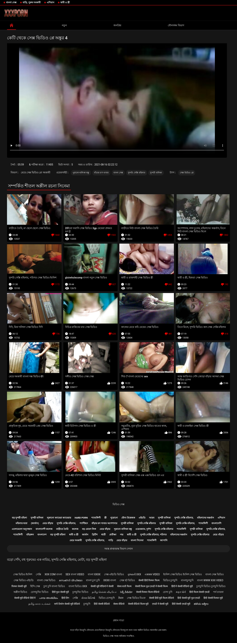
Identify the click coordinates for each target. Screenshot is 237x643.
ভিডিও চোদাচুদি (107, 597)
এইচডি (142, 517)
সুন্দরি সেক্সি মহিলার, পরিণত (153, 534)
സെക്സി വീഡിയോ (70, 580)
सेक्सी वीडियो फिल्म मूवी (138, 603)
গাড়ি (110, 540)
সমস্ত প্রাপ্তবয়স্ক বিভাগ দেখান (118, 548)
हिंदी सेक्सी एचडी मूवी (181, 603)
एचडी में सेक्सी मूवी (160, 603)
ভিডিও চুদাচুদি (170, 580)
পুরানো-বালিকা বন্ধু (81, 172)
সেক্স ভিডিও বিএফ (136, 597)
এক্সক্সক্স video (152, 574)
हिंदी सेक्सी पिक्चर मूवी (213, 597)
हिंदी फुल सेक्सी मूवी (60, 592)
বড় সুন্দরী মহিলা (19, 517)
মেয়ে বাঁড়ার (47, 523)
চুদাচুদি (86, 603)
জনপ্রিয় (117, 25)
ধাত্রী (103, 534)
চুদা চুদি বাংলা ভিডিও (54, 586)
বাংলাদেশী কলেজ (44, 529)
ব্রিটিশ (95, 534)
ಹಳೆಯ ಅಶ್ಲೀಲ (201, 603)
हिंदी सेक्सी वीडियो (102, 603)
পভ (121, 534)
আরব (151, 517)
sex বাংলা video (75, 574)
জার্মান (85, 534)
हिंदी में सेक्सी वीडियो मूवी (182, 586)
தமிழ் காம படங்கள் (39, 603)
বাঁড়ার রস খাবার (101, 172)
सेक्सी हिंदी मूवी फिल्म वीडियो (161, 597)
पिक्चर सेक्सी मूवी (19, 586)
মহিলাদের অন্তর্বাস (205, 517)
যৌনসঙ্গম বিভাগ (176, 25)
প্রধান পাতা (118, 620)
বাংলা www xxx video (210, 580)
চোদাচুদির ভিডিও (39, 592)
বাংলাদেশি (216, 523)
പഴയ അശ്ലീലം (48, 597)
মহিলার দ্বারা (21, 523)
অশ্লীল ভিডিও (20, 592)
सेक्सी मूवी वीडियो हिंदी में (25, 597)
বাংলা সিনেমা (137, 540)
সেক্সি (38, 574)
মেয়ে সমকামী (76, 540)
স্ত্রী (105, 517)
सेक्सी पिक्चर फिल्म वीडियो (147, 592)
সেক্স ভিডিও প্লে (186, 172)
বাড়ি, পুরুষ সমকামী (32, 2)
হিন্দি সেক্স (35, 586)
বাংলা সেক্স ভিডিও (214, 574)
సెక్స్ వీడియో (126, 592)
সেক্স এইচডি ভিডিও (114, 574)
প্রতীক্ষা (112, 534)
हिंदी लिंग (65, 597)
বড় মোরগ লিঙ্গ (89, 529)
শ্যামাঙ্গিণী (96, 517)
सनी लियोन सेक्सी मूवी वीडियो (67, 603)
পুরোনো (114, 517)
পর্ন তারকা (218, 592)
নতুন (64, 25)
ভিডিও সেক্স (118, 504)
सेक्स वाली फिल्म (124, 586)
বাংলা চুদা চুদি (93, 580)
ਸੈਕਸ (120, 597)
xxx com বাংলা (53, 574)
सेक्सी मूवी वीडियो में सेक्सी (102, 586)
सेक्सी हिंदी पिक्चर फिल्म (148, 580)
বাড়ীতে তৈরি (62, 529)
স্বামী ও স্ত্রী (65, 2)
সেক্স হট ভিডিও (127, 580)
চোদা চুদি (167, 592)
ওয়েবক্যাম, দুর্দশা (143, 529)
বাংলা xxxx (94, 574)
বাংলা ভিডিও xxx (78, 586)
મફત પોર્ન (181, 592)
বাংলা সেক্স (11, 2)
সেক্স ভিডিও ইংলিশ (22, 574)
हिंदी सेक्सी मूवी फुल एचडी (188, 597)
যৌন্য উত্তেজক (128, 517)
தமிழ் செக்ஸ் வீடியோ (104, 592)
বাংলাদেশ (42, 534)
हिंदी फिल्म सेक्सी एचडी (199, 592)
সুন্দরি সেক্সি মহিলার (136, 172)
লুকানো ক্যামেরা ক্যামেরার (59, 517)
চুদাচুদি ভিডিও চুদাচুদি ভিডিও (210, 586)
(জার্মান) (35, 523)
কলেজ (75, 529)
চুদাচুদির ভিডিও (80, 592)
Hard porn (81, 517)
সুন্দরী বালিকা (156, 172)
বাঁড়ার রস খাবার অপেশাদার (104, 523)
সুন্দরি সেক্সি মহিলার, (183, 517)
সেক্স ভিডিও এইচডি (23, 580)
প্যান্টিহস (83, 523)
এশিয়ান (50, 2)
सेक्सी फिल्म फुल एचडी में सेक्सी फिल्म (151, 586)
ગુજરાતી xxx (134, 574)
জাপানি (163, 540)
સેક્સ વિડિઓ (88, 597)
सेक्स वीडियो (118, 603)
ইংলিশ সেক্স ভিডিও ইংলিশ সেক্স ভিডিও (182, 574)
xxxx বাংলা (109, 580)
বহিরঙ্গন (30, 534)
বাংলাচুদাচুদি (187, 580)
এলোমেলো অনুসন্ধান (22, 529)
